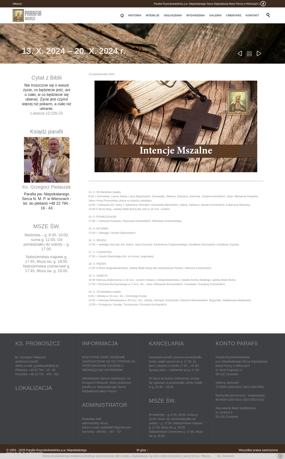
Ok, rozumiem (225, 456)
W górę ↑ (142, 450)
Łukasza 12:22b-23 (46, 113)
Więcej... (206, 456)
